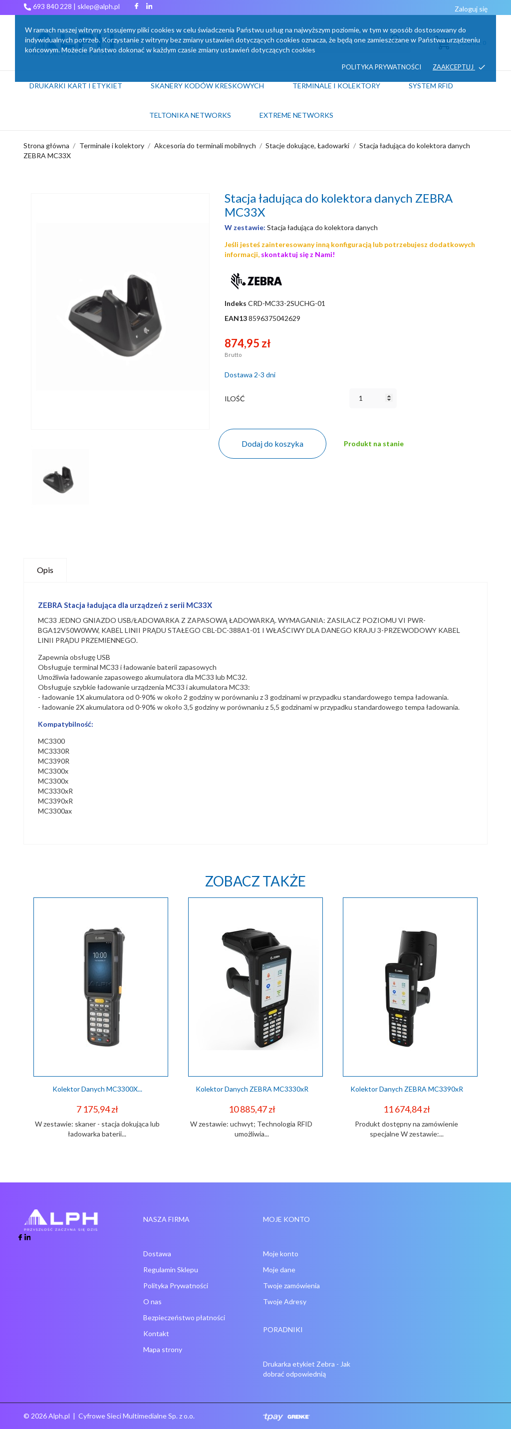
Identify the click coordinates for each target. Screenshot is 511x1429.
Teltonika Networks (203, 110)
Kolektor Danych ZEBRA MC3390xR (406, 1089)
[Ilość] (373, 398)
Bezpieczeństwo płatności (184, 1317)
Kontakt (156, 1333)
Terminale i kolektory (336, 85)
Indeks (236, 303)
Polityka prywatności (381, 67)
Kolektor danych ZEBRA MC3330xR (252, 1089)
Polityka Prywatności (175, 1285)
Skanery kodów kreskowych (207, 85)
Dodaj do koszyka (272, 443)
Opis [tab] (45, 569)
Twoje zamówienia (291, 1285)
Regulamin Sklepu (170, 1269)
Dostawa (157, 1253)
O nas (152, 1301)
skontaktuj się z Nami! (298, 254)
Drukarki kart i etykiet (75, 85)
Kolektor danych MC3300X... (97, 1089)
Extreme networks (296, 115)
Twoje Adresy (284, 1301)
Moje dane (279, 1269)
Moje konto (280, 1253)
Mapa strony (162, 1349)
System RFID (431, 85)
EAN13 (236, 318)
